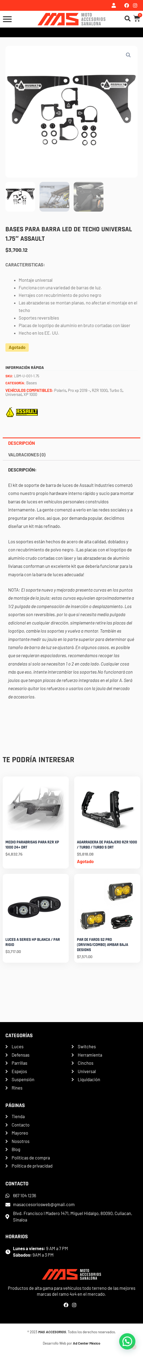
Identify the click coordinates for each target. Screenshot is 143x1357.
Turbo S (115, 390)
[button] (128, 55)
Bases (31, 382)
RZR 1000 (100, 390)
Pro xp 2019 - (79, 390)
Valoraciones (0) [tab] (27, 454)
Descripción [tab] (21, 443)
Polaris (60, 390)
